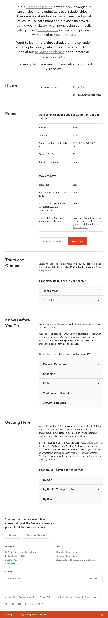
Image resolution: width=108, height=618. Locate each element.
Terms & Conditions (28, 597)
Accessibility (11, 597)
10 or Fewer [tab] (71, 290)
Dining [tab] (71, 383)
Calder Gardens (94, 443)
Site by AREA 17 (38, 603)
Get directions (12, 563)
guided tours (65, 34)
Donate (12, 534)
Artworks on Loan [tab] (71, 402)
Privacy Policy (46, 597)
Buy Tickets (77, 241)
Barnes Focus (47, 30)
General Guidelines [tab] (71, 364)
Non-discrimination (63, 597)
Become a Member (52, 241)
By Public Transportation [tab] (71, 489)
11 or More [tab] (71, 300)
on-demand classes (49, 51)
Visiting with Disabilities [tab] (71, 393)
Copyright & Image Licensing (88, 597)
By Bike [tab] (71, 499)
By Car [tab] (71, 479)
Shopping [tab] (71, 373)
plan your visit (40, 614)
